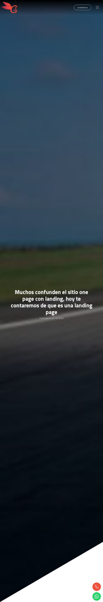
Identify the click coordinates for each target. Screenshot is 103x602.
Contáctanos (82, 7)
